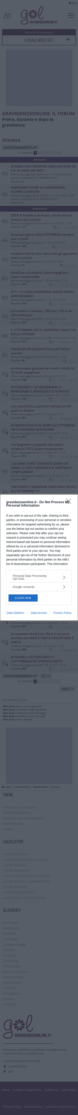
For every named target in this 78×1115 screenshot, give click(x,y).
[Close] (70, 502)
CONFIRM (23, 598)
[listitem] (39, 577)
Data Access (39, 612)
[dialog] (39, 557)
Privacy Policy (62, 612)
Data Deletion (15, 612)
